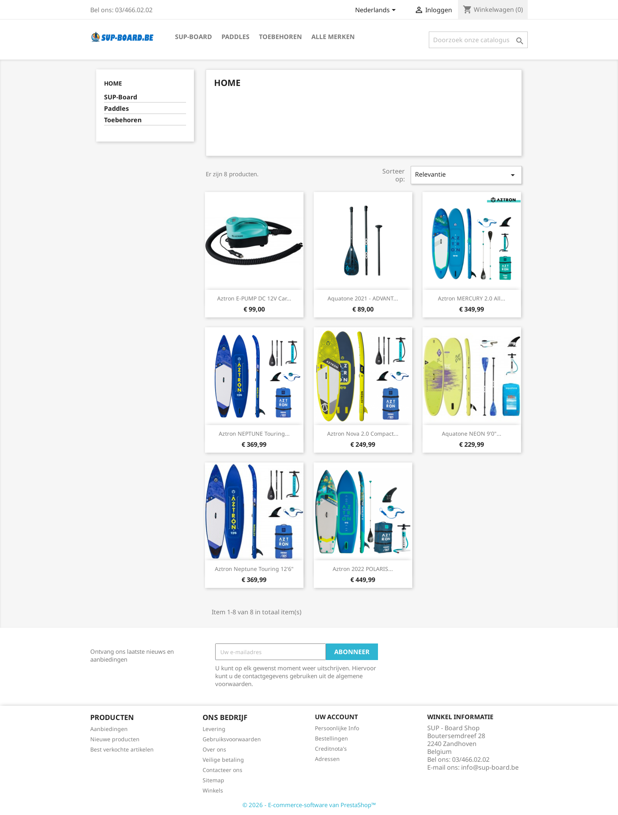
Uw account (336, 716)
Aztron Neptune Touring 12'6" (254, 569)
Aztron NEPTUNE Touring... (254, 433)
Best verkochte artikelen (122, 749)
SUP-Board (193, 36)
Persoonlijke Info (337, 728)
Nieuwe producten (115, 739)
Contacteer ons (222, 770)
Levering (214, 729)
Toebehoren (280, 36)
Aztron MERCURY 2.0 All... (471, 298)
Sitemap (213, 780)
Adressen (327, 759)
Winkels (213, 790)
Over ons (214, 749)
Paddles (235, 36)
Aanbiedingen (109, 729)
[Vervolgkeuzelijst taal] (376, 10)
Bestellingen (331, 738)
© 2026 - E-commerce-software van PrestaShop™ (309, 805)
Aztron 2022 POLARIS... (363, 569)
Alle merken (333, 36)
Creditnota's (331, 748)
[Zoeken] (478, 40)
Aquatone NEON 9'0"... (471, 433)
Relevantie (466, 175)
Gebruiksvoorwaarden (232, 739)
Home (113, 83)
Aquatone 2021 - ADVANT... (363, 298)
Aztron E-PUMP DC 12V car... (254, 298)
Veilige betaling (223, 759)
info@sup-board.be (490, 767)
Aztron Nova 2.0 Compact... (362, 433)
